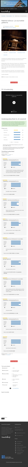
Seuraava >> (9, 155)
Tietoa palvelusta (19, 441)
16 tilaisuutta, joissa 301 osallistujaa (10, 27)
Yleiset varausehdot (20, 445)
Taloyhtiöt (15, 8)
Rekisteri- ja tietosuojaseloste (21, 447)
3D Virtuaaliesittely (16, 388)
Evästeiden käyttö (19, 448)
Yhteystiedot (19, 443)
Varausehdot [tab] (5, 54)
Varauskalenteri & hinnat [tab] (21, 52)
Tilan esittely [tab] (5, 52)
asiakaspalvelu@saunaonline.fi (20, 432)
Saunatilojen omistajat (20, 450)
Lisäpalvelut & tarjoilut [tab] (12, 52)
